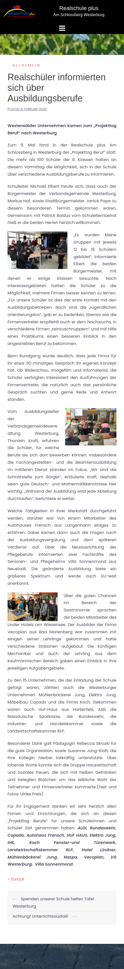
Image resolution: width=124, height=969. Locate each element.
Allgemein (27, 65)
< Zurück (16, 879)
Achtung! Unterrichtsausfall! (40, 916)
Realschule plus (78, 8)
